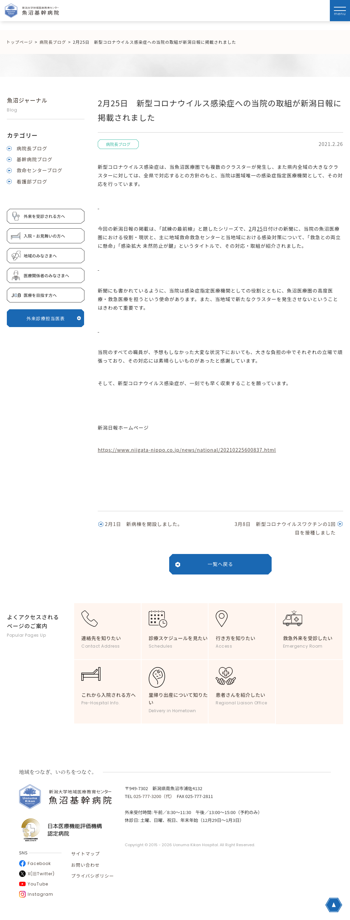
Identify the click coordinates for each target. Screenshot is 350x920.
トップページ (19, 42)
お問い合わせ (85, 865)
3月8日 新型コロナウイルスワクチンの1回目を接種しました (285, 528)
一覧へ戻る (220, 563)
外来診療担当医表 (54, 318)
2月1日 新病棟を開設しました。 (144, 523)
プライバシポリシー (92, 875)
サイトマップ (85, 853)
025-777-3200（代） (152, 796)
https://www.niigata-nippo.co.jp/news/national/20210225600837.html (187, 449)
